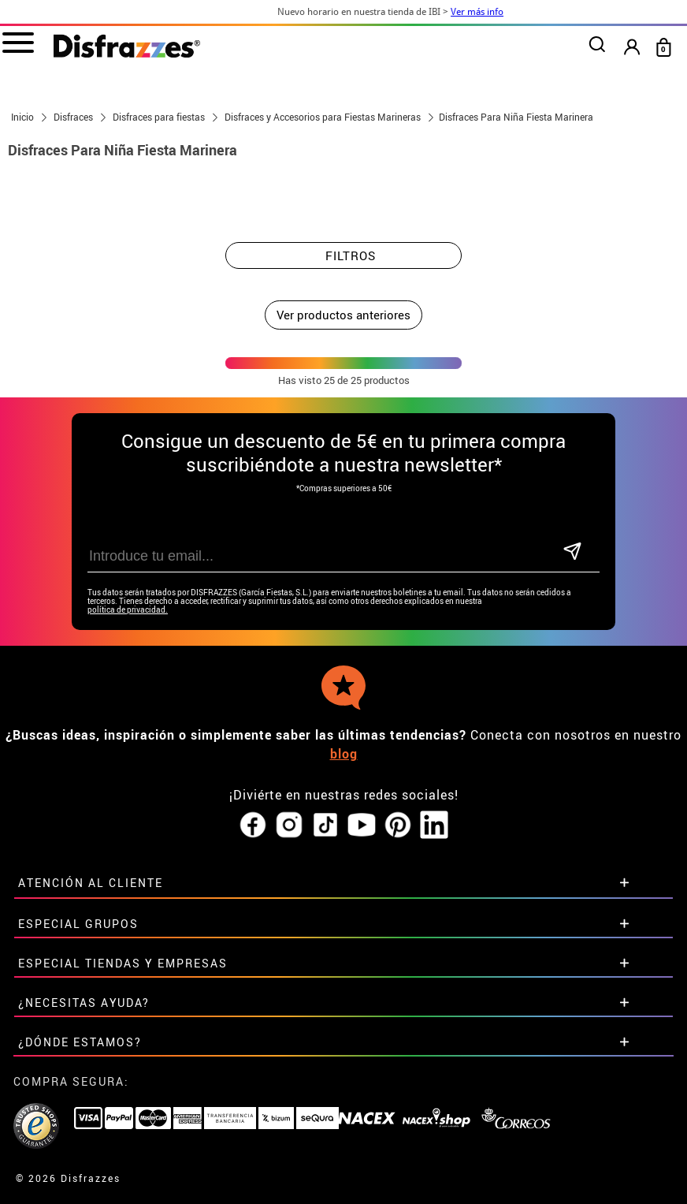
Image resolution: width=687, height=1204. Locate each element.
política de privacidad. (127, 610)
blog (344, 753)
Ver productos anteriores (343, 314)
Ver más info (499, 11)
